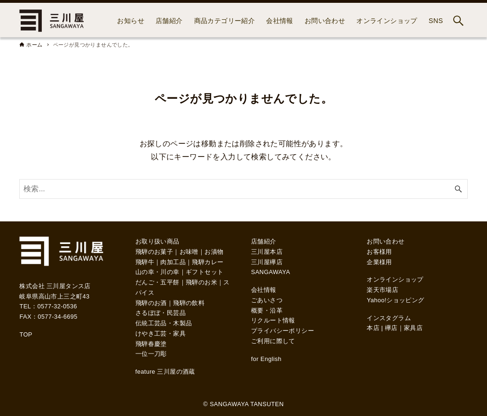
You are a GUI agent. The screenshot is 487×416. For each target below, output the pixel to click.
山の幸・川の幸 (157, 271)
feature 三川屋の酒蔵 (165, 371)
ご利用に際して (273, 341)
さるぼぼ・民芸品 (160, 312)
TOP (25, 334)
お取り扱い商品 (157, 241)
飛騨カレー (207, 262)
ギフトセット (204, 271)
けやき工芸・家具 (160, 333)
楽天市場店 (382, 289)
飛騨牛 (144, 262)
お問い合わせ (385, 241)
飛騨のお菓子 (154, 251)
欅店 (391, 327)
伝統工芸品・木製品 (163, 323)
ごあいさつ (267, 300)
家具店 (413, 327)
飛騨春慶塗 (151, 343)
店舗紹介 (263, 241)
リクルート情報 (273, 320)
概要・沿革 (267, 310)
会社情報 (263, 289)
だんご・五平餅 (157, 282)
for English (266, 358)
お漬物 (213, 251)
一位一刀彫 (151, 353)
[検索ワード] (243, 189)
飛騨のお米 (201, 282)
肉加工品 (173, 262)
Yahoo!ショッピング (395, 300)
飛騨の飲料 (188, 302)
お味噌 (189, 251)
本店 (373, 327)
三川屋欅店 (267, 262)
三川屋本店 (267, 251)
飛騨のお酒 (151, 302)
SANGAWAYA (270, 271)
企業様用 (379, 262)
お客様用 (379, 251)
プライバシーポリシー (282, 330)
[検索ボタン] (458, 20)
